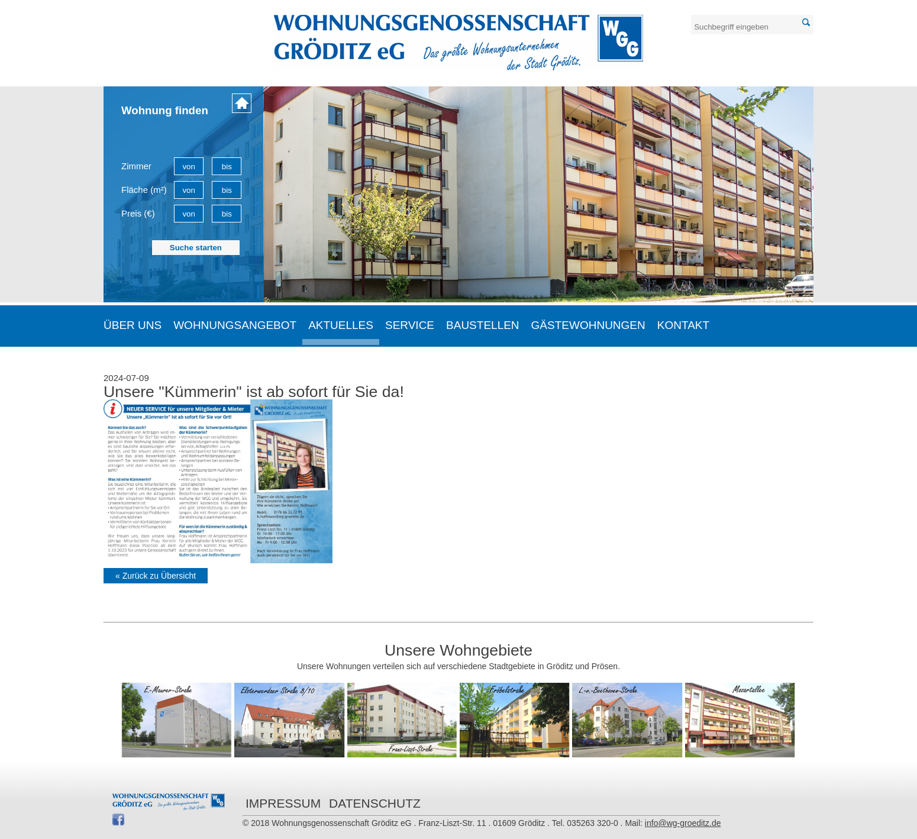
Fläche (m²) (144, 190)
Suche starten (196, 247)
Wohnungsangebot (234, 325)
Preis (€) (138, 213)
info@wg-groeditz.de (683, 823)
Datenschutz (375, 803)
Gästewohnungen (588, 325)
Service (409, 325)
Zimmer (136, 166)
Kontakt (683, 325)
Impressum (283, 803)
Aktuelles (340, 325)
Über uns (133, 325)
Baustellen (482, 325)
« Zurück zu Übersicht (155, 575)
